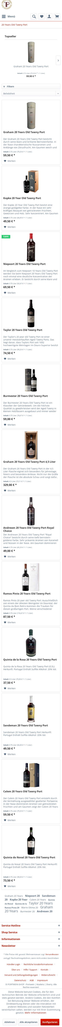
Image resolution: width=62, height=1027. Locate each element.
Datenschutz (20, 980)
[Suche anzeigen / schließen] (34, 16)
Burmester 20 (27, 911)
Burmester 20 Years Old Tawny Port (25, 396)
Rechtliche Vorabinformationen (38, 964)
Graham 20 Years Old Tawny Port (31, 66)
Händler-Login (13, 964)
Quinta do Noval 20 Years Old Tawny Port (29, 857)
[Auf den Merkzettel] (10, 161)
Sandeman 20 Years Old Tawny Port (25, 725)
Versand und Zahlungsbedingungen (21, 975)
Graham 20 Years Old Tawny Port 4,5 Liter (29, 461)
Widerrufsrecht (48, 975)
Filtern (8, 86)
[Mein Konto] (49, 16)
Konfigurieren (49, 1022)
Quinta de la (21, 903)
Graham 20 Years (14, 895)
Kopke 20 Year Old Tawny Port (22, 198)
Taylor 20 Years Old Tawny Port (22, 330)
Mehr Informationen (35, 1012)
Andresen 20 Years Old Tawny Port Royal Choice (28, 529)
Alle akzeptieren (28, 1022)
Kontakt (44, 969)
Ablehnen (9, 1022)
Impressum (42, 980)
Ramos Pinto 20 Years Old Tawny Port (26, 593)
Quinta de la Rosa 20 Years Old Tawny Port (30, 659)
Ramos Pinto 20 (12, 907)
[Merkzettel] (41, 16)
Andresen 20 (44, 911)
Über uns (16, 969)
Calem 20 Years (38, 899)
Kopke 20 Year (19, 899)
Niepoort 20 (32, 896)
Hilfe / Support (30, 969)
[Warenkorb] (57, 16)
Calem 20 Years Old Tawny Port (22, 791)
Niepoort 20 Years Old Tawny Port (24, 264)
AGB (32, 980)
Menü (8, 16)
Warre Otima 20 (30, 907)
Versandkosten (52, 954)
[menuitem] (8, 16)
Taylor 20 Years (41, 903)
